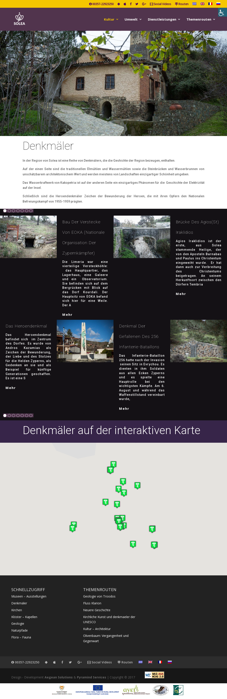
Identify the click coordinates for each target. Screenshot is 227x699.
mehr (67, 314)
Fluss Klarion (92, 603)
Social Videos (160, 4)
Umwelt (131, 19)
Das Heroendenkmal (26, 326)
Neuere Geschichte (96, 610)
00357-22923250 (101, 4)
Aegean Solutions (59, 677)
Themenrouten (198, 19)
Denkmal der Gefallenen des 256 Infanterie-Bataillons (139, 336)
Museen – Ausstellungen (28, 596)
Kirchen (16, 610)
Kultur (109, 19)
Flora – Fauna (21, 637)
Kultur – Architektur (97, 629)
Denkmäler (19, 603)
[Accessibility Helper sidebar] (222, 12)
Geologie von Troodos (99, 596)
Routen (181, 4)
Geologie (17, 623)
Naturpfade (19, 630)
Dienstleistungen (162, 19)
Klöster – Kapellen (24, 617)
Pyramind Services (91, 677)
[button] (110, 470)
